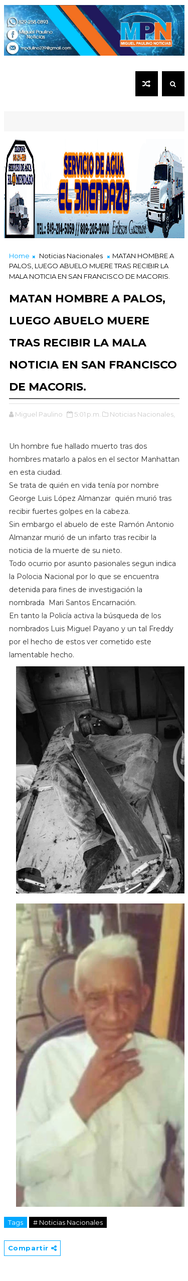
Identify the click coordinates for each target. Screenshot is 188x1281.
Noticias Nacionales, (142, 414)
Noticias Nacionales (71, 256)
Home (19, 256)
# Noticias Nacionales (68, 1222)
